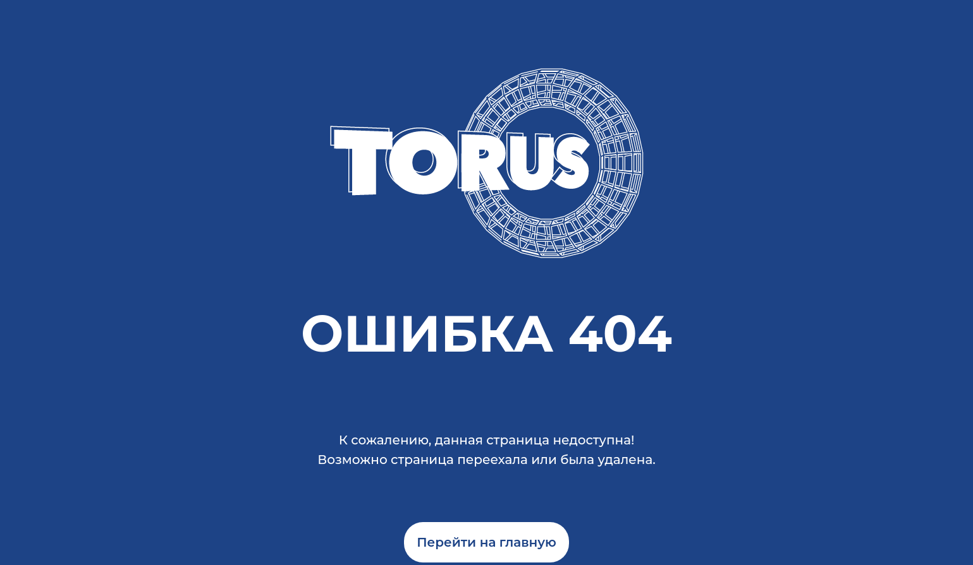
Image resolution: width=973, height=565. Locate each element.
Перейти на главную (486, 542)
